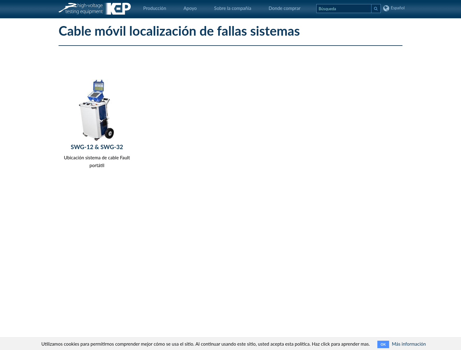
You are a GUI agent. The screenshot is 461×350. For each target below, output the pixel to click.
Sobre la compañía (232, 8)
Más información (409, 344)
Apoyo (190, 8)
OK (383, 344)
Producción (154, 8)
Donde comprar (285, 8)
